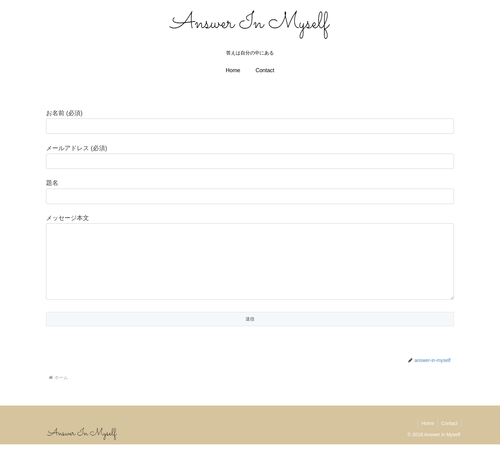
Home (427, 437)
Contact (449, 437)
